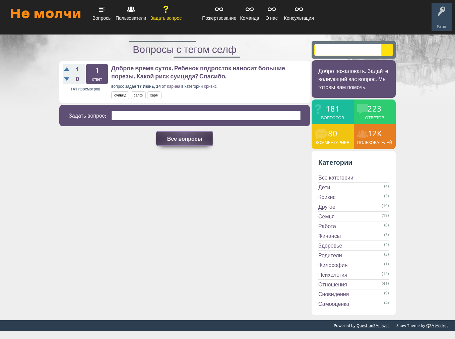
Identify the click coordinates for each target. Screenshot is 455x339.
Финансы (329, 236)
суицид (120, 95)
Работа (327, 226)
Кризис (210, 86)
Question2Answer (372, 325)
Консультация (299, 18)
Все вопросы (184, 139)
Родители (330, 255)
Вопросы (102, 18)
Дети (324, 187)
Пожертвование (219, 18)
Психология (332, 275)
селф (138, 95)
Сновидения (333, 294)
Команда (249, 18)
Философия (332, 265)
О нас (271, 18)
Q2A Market (437, 325)
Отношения (332, 284)
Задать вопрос (166, 18)
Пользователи (131, 18)
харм (154, 95)
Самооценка (333, 304)
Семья (326, 216)
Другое (326, 207)
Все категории (335, 178)
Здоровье (330, 246)
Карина (173, 86)
